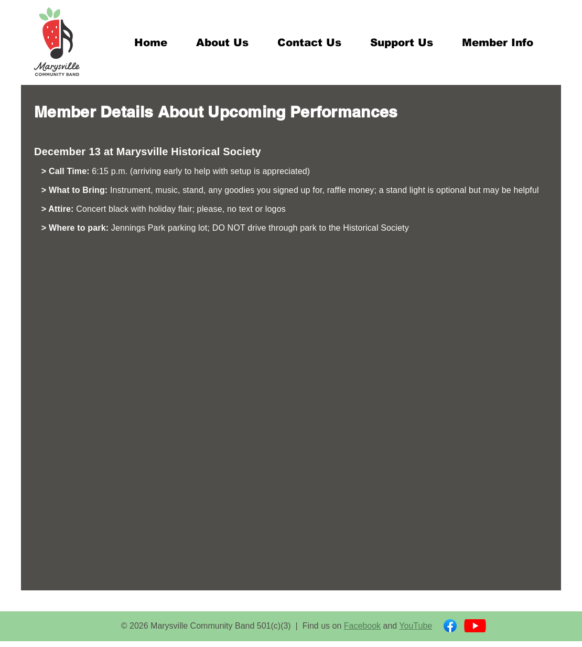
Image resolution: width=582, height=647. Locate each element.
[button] (222, 42)
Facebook (362, 625)
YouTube (415, 625)
